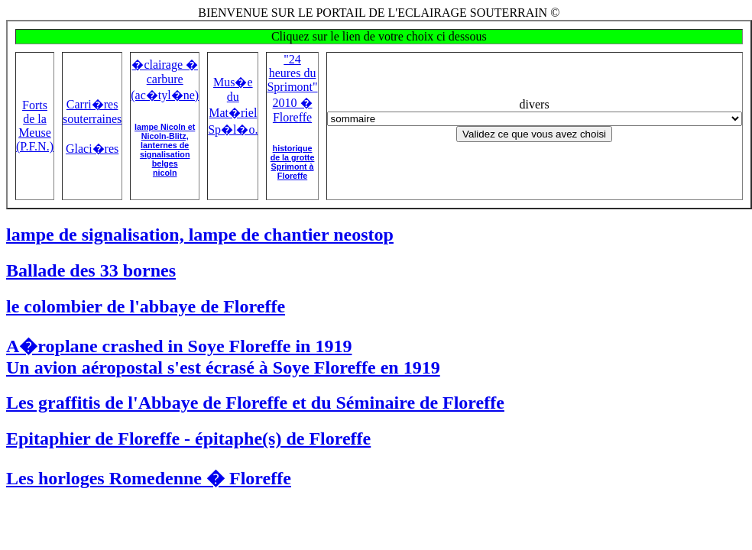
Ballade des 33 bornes (91, 270)
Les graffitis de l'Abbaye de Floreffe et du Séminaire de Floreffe (255, 402)
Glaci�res (92, 148)
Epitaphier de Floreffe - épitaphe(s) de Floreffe (188, 438)
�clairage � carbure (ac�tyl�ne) (165, 80)
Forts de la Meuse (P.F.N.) (34, 126)
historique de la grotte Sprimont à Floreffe (293, 162)
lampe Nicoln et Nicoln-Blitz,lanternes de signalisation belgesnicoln (165, 149)
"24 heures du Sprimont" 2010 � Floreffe (292, 88)
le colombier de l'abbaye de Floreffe (145, 306)
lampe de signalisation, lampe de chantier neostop (200, 234)
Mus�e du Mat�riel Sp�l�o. (233, 106)
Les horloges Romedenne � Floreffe (148, 478)
